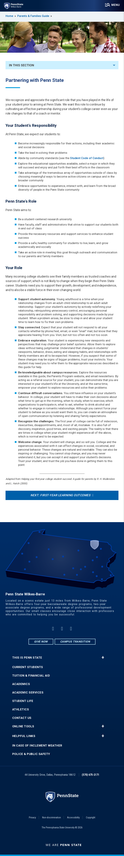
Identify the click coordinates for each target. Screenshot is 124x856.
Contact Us (21, 718)
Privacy (32, 817)
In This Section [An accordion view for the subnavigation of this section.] (62, 65)
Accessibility (73, 817)
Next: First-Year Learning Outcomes (60, 495)
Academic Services (28, 692)
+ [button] (103, 657)
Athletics (20, 709)
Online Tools (23, 726)
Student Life (22, 701)
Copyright (90, 817)
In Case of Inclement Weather (37, 745)
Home (9, 16)
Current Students (27, 667)
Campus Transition (75, 641)
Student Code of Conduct (86, 158)
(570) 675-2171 (90, 774)
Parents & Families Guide (33, 16)
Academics (21, 684)
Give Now (41, 641)
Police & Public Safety (31, 754)
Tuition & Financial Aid (31, 675)
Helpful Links (23, 736)
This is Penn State (27, 657)
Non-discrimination (51, 817)
